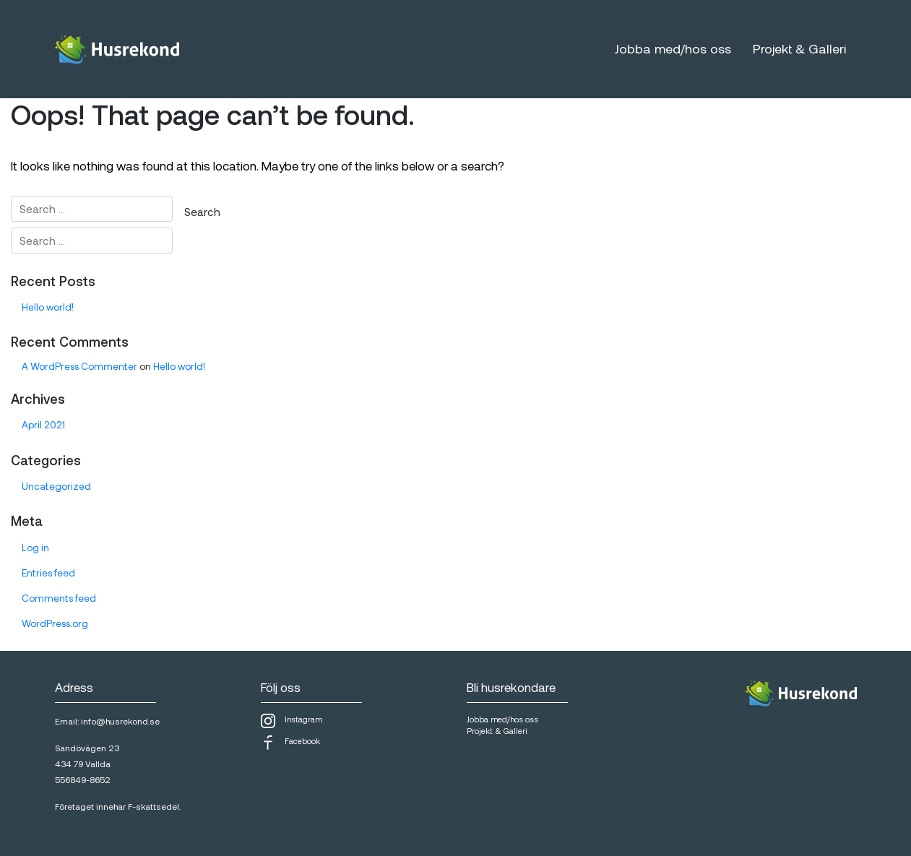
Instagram (291, 721)
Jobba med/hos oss (672, 48)
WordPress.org (55, 623)
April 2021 (43, 425)
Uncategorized (56, 486)
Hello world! (48, 307)
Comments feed (59, 598)
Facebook (290, 742)
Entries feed (48, 573)
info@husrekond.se (120, 721)
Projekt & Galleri (799, 48)
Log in (35, 547)
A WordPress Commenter (79, 366)
